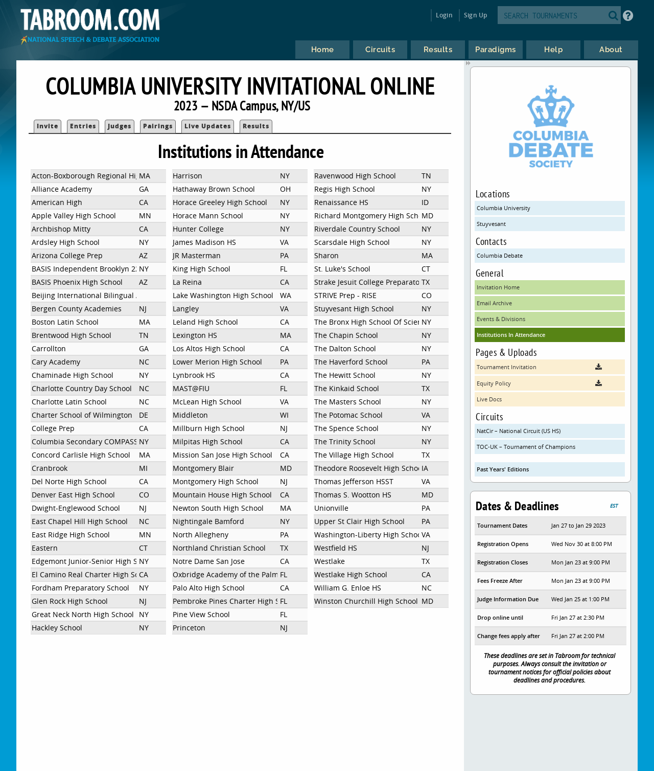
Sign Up (475, 15)
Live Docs (489, 399)
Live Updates (207, 126)
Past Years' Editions (503, 469)
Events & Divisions (501, 319)
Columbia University (503, 208)
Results (256, 126)
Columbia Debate (500, 255)
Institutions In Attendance (511, 334)
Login (444, 15)
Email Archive (494, 303)
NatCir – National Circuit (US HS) (518, 431)
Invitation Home (498, 287)
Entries (83, 126)
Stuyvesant (491, 224)
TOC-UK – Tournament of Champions (526, 446)
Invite (47, 126)
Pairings (158, 126)
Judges (119, 126)
